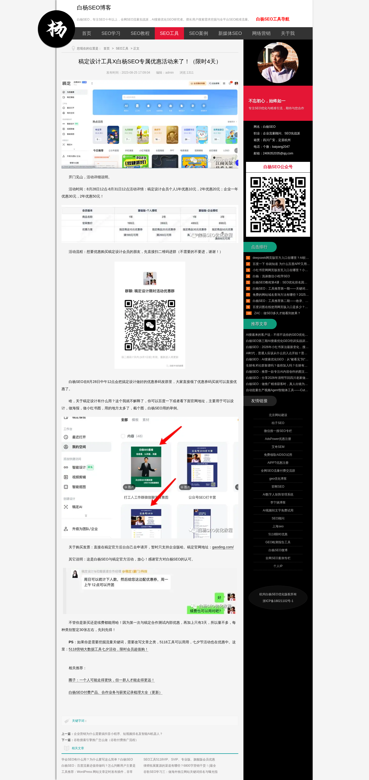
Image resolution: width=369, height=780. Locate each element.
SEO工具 (169, 33)
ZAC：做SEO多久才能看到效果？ (277, 313)
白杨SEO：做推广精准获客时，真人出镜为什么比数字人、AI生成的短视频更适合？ (303, 384)
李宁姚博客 (278, 502)
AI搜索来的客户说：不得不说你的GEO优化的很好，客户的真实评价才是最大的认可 (303, 335)
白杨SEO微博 (278, 550)
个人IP (277, 566)
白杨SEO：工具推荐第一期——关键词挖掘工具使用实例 (291, 288)
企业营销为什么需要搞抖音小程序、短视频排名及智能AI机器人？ (118, 734)
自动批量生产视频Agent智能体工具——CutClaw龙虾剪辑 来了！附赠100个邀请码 (302, 390)
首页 (86, 33)
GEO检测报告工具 (278, 542)
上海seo (277, 526)
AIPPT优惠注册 (278, 463)
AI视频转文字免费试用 (278, 510)
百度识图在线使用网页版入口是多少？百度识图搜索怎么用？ (294, 307)
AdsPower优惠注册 (278, 439)
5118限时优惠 (278, 534)
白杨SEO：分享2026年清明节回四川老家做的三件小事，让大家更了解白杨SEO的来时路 (306, 378)
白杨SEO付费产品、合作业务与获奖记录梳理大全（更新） (115, 692)
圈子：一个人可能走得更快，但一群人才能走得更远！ (112, 680)
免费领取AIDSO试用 (278, 455)
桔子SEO (278, 423)
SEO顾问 (278, 518)
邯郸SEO (278, 486)
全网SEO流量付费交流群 (278, 470)
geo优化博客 (278, 478)
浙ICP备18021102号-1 (278, 601)
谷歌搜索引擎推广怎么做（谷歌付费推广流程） (106, 740)
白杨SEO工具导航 (272, 19)
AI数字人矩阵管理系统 (278, 494)
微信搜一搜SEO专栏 (278, 431)
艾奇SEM (278, 447)
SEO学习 (110, 33)
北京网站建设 (278, 415)
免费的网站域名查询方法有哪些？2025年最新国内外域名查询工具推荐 (301, 295)
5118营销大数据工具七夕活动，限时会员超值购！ (108, 649)
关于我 (288, 33)
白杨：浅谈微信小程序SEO (271, 276)
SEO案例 (198, 33)
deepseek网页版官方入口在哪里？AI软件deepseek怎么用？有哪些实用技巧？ (306, 258)
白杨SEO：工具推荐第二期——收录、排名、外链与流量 (291, 301)
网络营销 (261, 33)
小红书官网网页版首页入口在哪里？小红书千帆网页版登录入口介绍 (299, 270)
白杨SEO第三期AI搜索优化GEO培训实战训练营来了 (281, 341)
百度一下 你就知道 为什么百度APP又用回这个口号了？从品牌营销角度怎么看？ (307, 264)
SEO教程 (140, 33)
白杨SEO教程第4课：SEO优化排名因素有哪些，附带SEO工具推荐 (299, 282)
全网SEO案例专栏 (277, 558)
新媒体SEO (230, 33)
